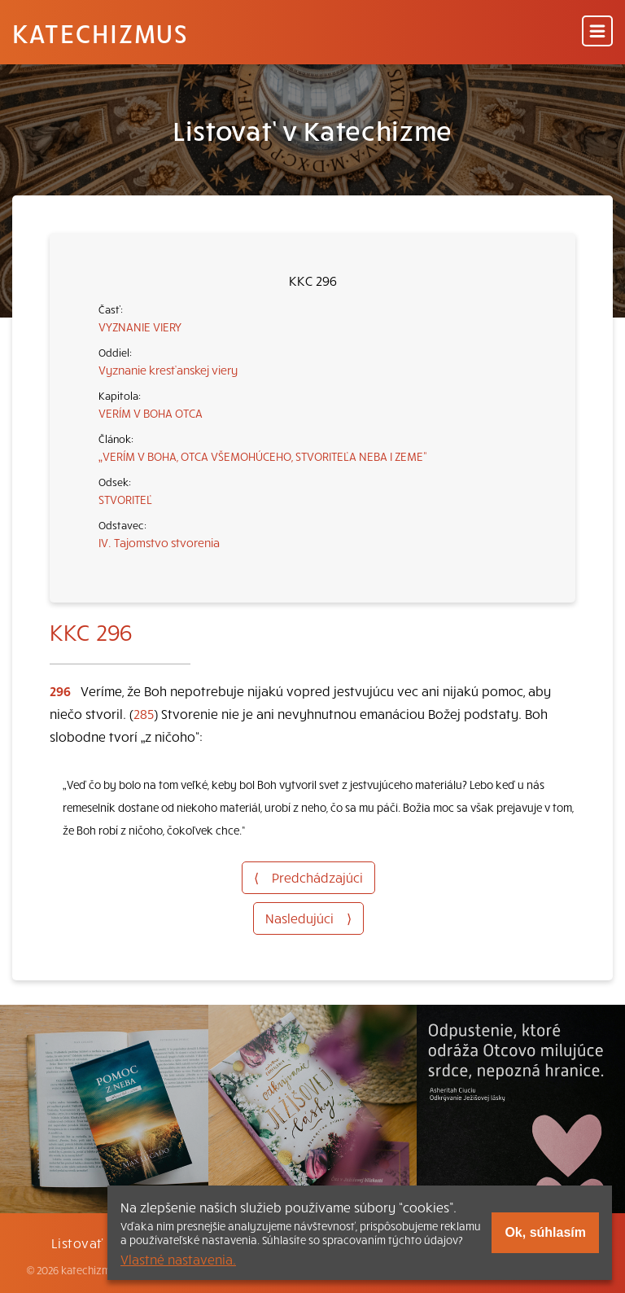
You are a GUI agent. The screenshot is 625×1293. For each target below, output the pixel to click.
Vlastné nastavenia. (178, 1259)
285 (143, 713)
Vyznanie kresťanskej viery (168, 369)
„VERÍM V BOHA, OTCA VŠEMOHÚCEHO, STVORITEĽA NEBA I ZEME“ (262, 456)
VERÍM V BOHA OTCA (150, 412)
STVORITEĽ (125, 499)
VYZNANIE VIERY (139, 326)
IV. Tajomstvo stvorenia (159, 542)
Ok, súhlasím (545, 1232)
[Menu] (597, 32)
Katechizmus (100, 32)
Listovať (77, 1242)
